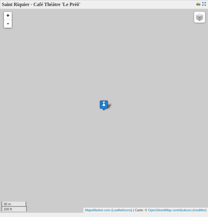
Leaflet (118, 210)
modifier (199, 210)
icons (127, 210)
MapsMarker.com (97, 210)
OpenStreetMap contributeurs (169, 210)
